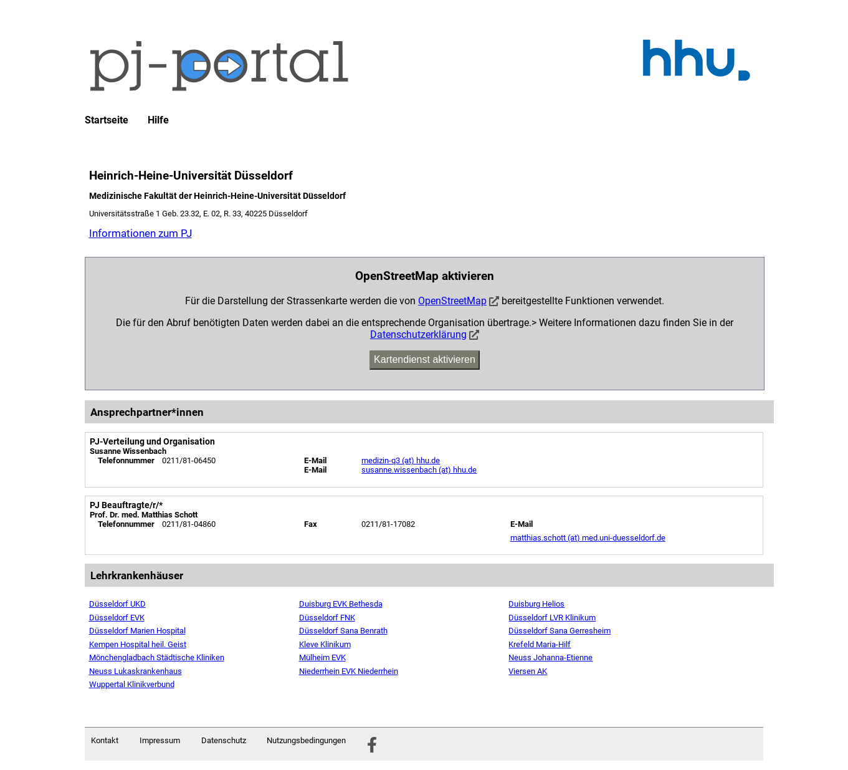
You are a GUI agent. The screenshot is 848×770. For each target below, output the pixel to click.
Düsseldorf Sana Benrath (343, 630)
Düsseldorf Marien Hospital (137, 630)
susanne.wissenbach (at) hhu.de (419, 469)
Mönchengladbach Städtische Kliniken (156, 657)
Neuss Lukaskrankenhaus (135, 671)
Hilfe (158, 120)
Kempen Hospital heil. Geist (137, 644)
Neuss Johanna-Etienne (550, 657)
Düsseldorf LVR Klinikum (552, 617)
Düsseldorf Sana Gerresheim (559, 630)
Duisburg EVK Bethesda (341, 604)
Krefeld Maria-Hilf (539, 644)
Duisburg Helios (536, 604)
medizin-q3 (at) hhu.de (400, 460)
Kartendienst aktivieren (424, 359)
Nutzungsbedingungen (306, 740)
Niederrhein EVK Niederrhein (348, 671)
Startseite (106, 120)
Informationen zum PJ (140, 233)
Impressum (160, 740)
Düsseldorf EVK (117, 617)
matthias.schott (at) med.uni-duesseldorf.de (587, 537)
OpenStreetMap (452, 301)
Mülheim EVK (322, 657)
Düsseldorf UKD (117, 604)
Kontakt (104, 740)
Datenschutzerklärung (418, 334)
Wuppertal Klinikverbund (131, 684)
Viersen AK (527, 671)
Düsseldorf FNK (327, 617)
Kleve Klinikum (325, 644)
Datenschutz (223, 740)
